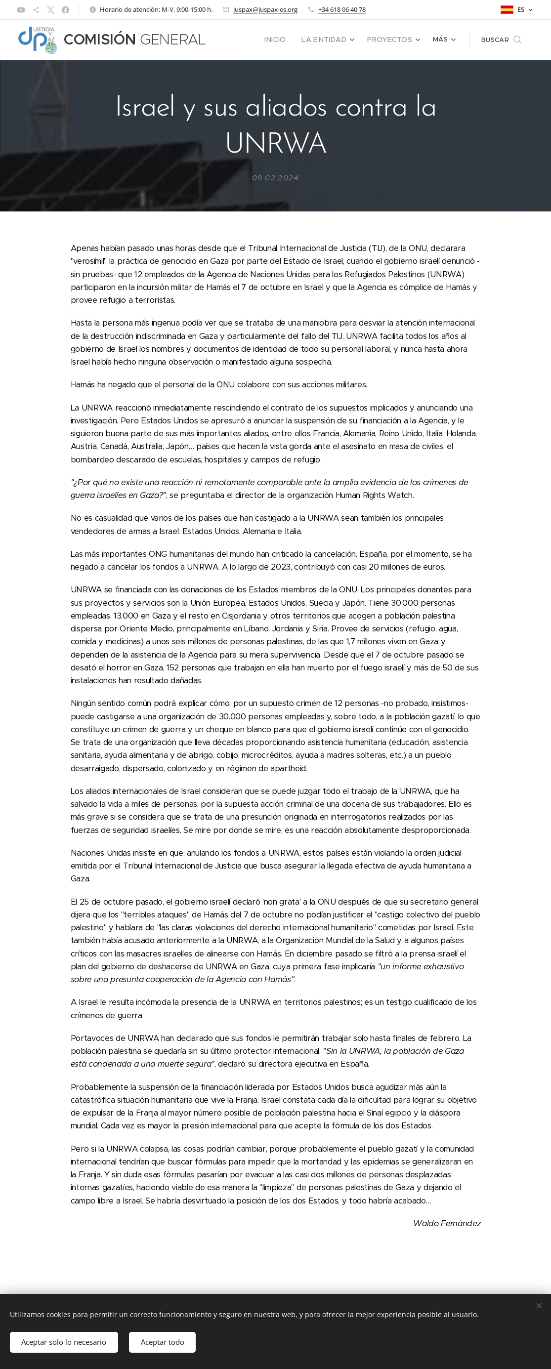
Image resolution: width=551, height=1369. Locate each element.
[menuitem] (286, 40)
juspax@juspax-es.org (265, 9)
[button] (501, 40)
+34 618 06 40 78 (342, 9)
